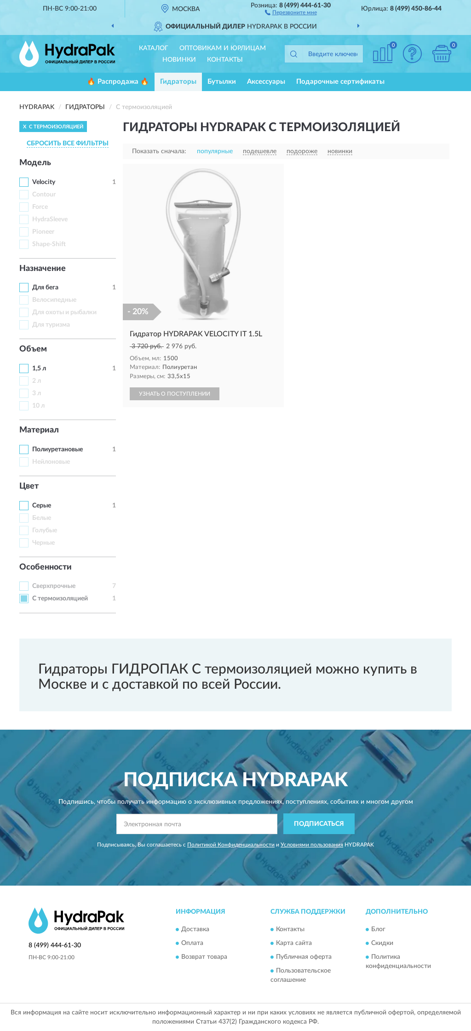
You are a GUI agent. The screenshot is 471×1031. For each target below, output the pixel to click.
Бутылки (221, 81)
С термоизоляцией (60, 598)
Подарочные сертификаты (340, 81)
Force (40, 207)
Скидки (382, 943)
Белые (41, 518)
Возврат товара (204, 957)
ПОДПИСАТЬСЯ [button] (319, 824)
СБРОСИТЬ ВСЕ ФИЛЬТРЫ (68, 143)
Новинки (179, 60)
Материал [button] (39, 430)
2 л (36, 381)
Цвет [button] (29, 486)
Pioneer (43, 232)
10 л (38, 406)
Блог (378, 930)
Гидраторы (178, 81)
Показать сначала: (159, 151)
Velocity (43, 182)
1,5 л (39, 368)
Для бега (45, 287)
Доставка (195, 930)
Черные (43, 543)
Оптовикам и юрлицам (222, 48)
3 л (36, 393)
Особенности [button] (45, 567)
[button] (291, 12)
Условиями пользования (312, 844)
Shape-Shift (49, 244)
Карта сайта (294, 943)
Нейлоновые (51, 462)
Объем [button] (33, 349)
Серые (41, 505)
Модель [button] (35, 163)
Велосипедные (54, 300)
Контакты (225, 60)
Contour (44, 194)
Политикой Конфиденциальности (231, 844)
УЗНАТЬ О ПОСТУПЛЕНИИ (174, 394)
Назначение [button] (42, 269)
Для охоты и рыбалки (64, 312)
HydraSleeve (50, 219)
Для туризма (51, 325)
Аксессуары (266, 81)
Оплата (192, 943)
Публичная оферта (304, 957)
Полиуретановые (57, 449)
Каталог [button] (153, 48)
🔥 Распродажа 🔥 (118, 81)
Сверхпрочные (53, 586)
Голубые (44, 530)
